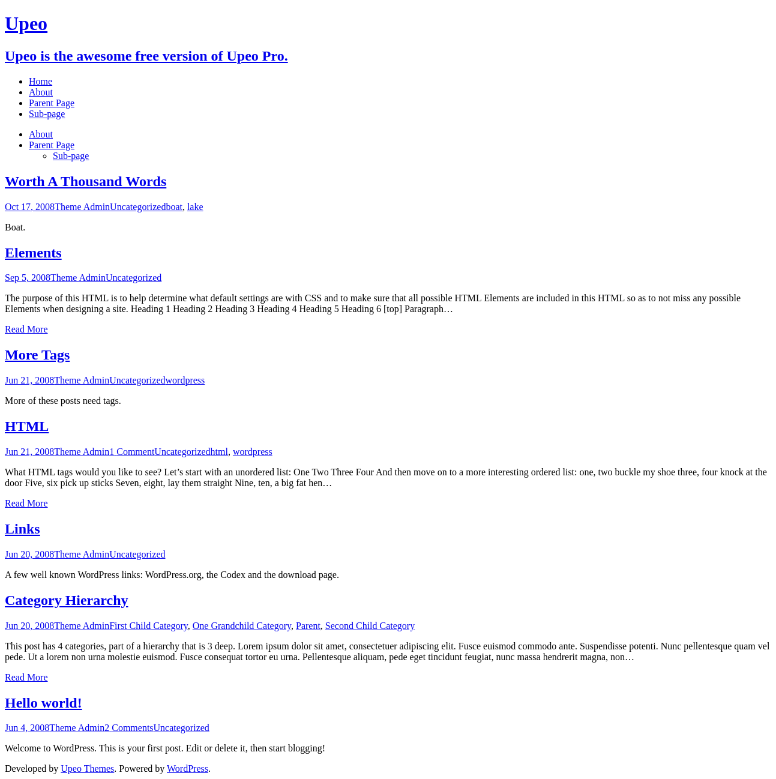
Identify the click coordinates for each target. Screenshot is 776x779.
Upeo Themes (87, 768)
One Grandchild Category (242, 626)
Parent (308, 626)
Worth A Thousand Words (85, 181)
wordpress (185, 380)
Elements (33, 252)
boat (174, 207)
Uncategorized (138, 207)
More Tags (37, 354)
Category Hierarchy (66, 600)
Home (40, 81)
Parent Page (51, 145)
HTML (27, 426)
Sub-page (71, 156)
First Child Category (148, 626)
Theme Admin (82, 207)
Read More (26, 329)
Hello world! (43, 703)
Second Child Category (370, 626)
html (219, 452)
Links (22, 529)
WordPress (187, 768)
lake (195, 207)
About (41, 134)
